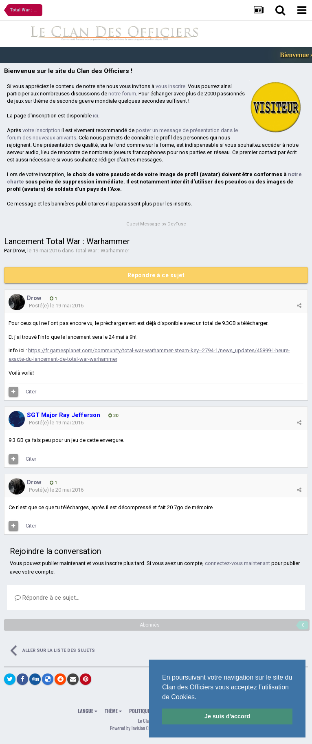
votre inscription (41, 130)
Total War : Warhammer (102, 250)
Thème (113, 710)
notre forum (122, 94)
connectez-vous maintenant (237, 563)
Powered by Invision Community (138, 727)
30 (113, 415)
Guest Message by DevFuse (156, 224)
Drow (19, 250)
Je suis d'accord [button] (227, 716)
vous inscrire (170, 86)
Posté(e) (56, 305)
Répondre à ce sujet (156, 275)
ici (95, 116)
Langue (87, 710)
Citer (31, 392)
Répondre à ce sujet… (47, 597)
